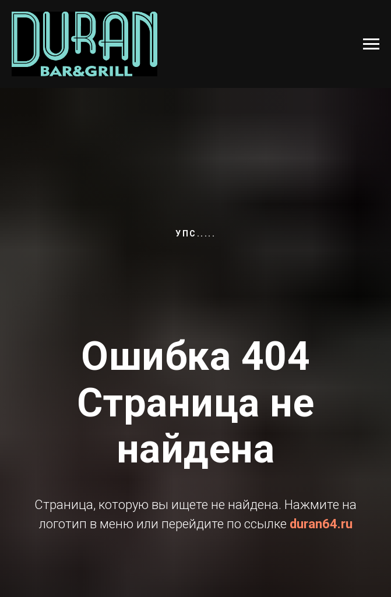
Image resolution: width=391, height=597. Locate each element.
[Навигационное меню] (371, 44)
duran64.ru (321, 524)
